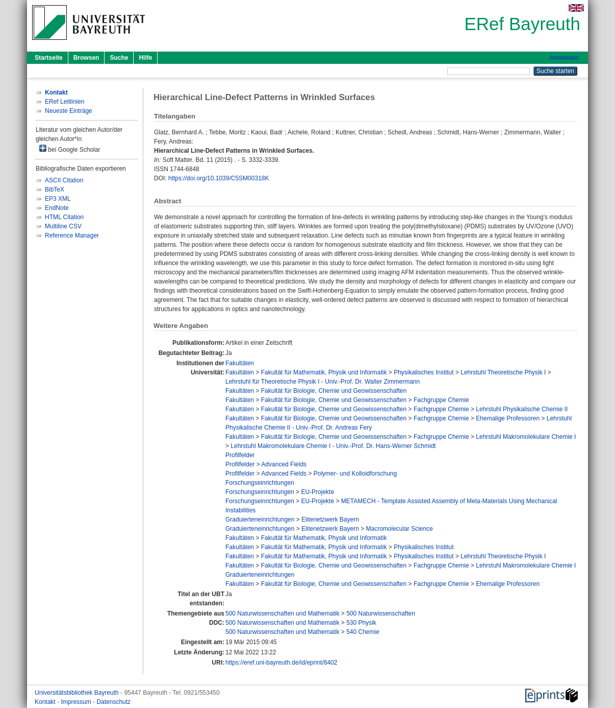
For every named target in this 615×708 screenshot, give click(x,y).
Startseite (49, 57)
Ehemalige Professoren (508, 418)
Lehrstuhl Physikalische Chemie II (522, 409)
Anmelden (564, 57)
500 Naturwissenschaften (380, 613)
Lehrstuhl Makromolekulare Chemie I (526, 436)
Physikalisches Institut (423, 372)
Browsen (86, 57)
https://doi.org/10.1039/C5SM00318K (218, 178)
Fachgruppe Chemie (441, 400)
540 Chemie (362, 631)
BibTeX (54, 189)
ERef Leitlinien (64, 101)
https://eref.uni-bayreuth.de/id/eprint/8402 (281, 662)
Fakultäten (239, 363)
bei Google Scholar (69, 149)
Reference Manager (72, 235)
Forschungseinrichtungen (259, 482)
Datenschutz (113, 701)
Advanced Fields (283, 464)
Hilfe (145, 57)
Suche (119, 57)
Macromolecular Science (399, 528)
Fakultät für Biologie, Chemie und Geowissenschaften (334, 390)
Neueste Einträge (68, 110)
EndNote (57, 207)
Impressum (77, 701)
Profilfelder (239, 455)
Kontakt (46, 701)
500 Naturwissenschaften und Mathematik (282, 613)
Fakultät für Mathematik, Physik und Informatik (324, 372)
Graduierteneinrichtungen (259, 519)
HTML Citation (64, 217)
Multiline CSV (63, 226)
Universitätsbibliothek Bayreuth (77, 692)
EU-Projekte (317, 491)
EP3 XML (58, 198)
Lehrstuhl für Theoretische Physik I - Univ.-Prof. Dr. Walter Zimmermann (322, 381)
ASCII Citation (64, 180)
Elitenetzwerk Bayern (330, 519)
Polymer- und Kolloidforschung (355, 473)
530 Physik (361, 622)
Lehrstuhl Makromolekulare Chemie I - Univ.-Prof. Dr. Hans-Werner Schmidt (332, 446)
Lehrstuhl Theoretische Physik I (503, 372)
